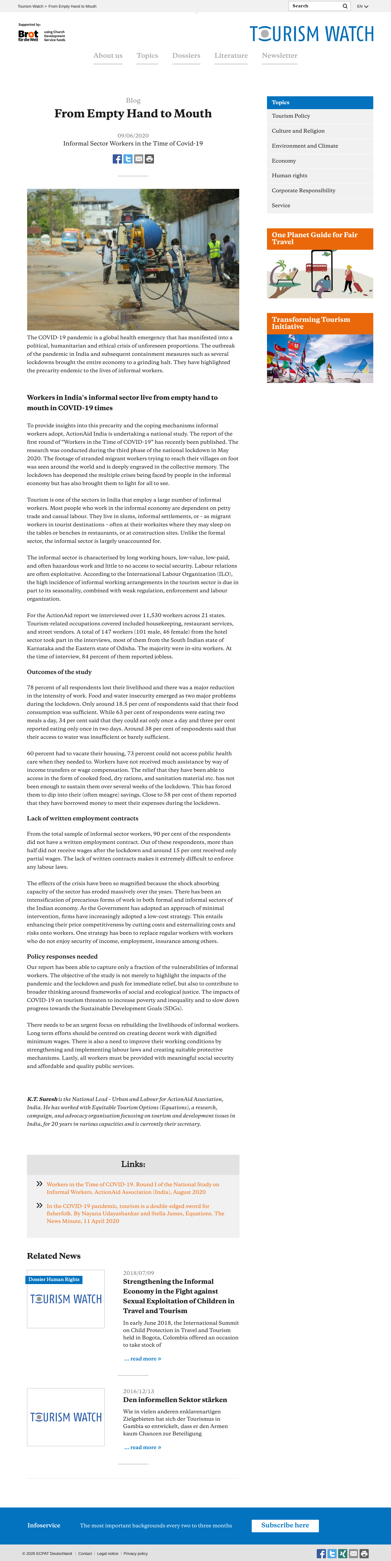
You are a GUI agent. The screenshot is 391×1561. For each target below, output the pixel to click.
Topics (147, 56)
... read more (140, 1357)
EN (360, 6)
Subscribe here (285, 1524)
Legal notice (108, 1551)
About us (107, 56)
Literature (231, 56)
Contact (85, 1551)
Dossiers (186, 56)
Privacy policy (136, 1551)
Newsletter (279, 56)
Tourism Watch (31, 6)
